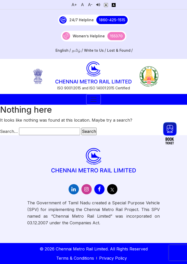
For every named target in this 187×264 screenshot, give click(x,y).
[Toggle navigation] (93, 99)
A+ (74, 4)
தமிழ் (76, 50)
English (62, 50)
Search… (9, 131)
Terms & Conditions (75, 258)
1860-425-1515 (112, 20)
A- (90, 4)
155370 (116, 36)
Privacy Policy (113, 258)
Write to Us (94, 50)
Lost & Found (118, 50)
